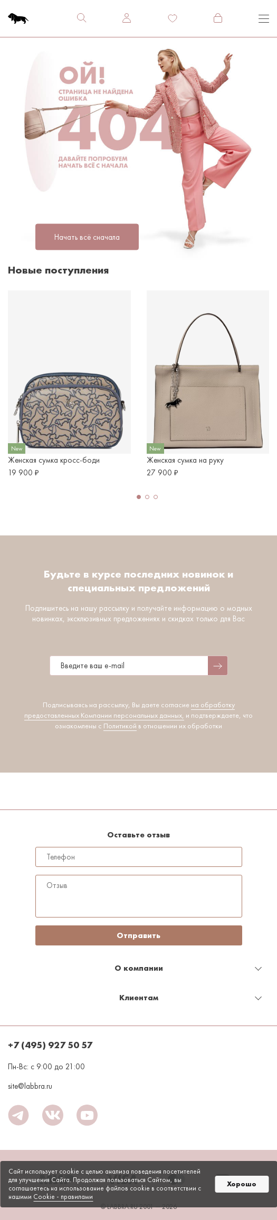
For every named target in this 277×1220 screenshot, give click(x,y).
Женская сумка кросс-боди (54, 460)
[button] (139, 497)
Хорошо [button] (241, 1183)
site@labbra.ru (30, 1086)
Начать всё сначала (87, 236)
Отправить (138, 935)
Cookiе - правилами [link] (63, 1196)
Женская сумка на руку (185, 460)
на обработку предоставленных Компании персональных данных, (129, 710)
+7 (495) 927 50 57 (50, 1045)
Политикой (120, 725)
